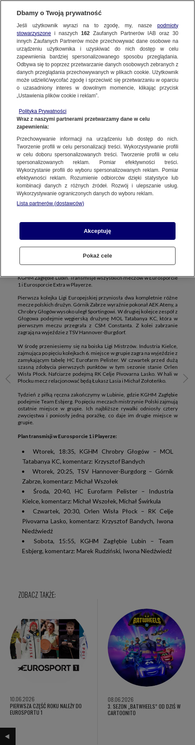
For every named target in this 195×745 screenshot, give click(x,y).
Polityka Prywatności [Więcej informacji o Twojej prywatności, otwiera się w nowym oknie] (43, 111)
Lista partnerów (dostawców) (50, 203)
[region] (97, 138)
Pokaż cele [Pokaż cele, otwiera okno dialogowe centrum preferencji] (97, 255)
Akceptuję (97, 231)
